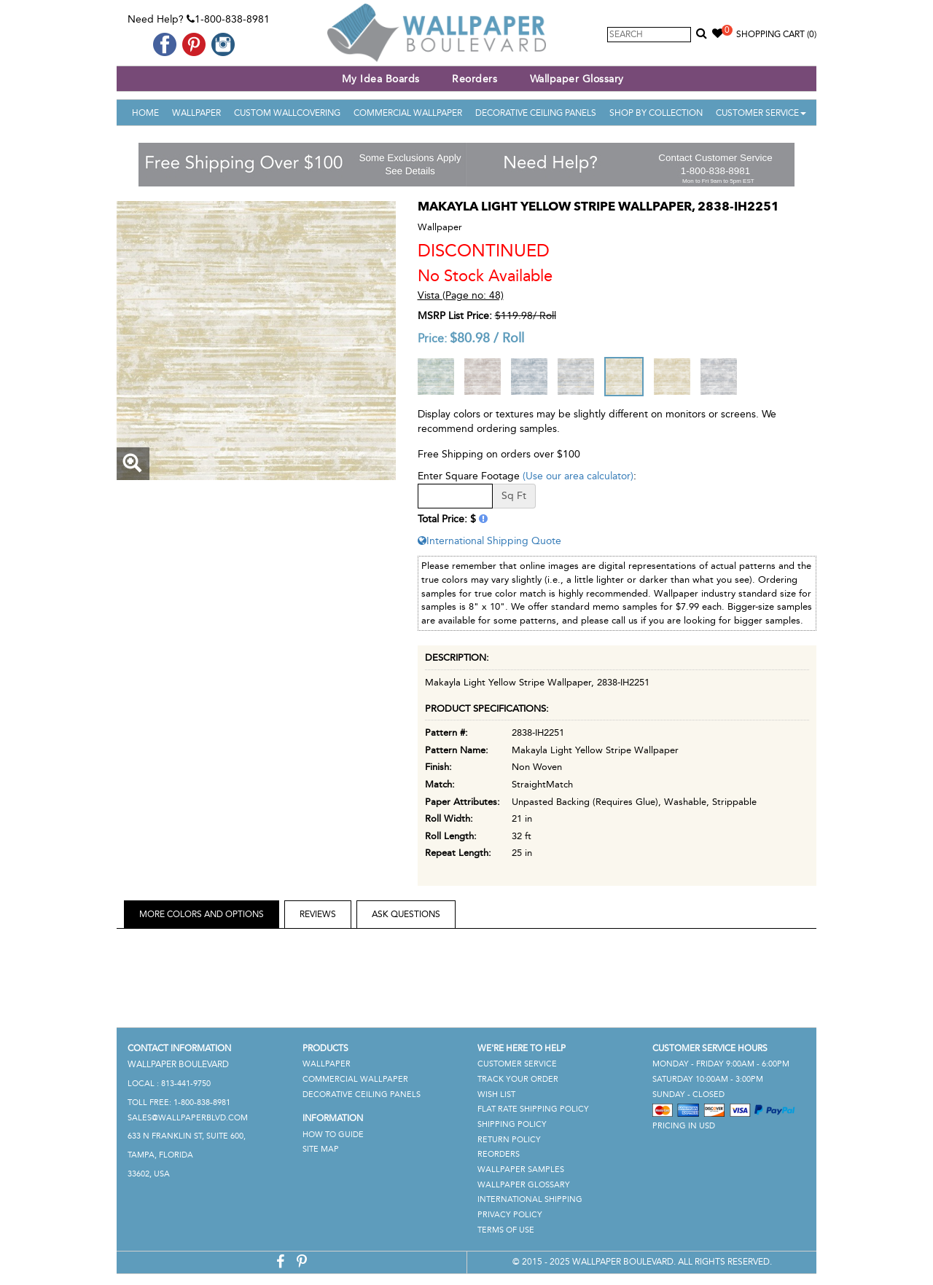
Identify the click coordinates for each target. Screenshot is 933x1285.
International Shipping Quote (489, 541)
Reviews (318, 914)
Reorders (474, 79)
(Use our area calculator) (578, 476)
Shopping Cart (776, 34)
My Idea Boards (381, 79)
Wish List (496, 1094)
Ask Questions (406, 914)
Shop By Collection (656, 113)
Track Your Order (517, 1079)
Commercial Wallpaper (408, 113)
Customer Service (761, 113)
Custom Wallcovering (287, 113)
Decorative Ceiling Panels (535, 113)
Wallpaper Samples (520, 1169)
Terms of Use (505, 1230)
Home (145, 113)
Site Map (320, 1149)
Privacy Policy (509, 1214)
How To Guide (333, 1134)
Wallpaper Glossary (577, 79)
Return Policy (509, 1139)
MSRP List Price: (455, 316)
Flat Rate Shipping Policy (533, 1109)
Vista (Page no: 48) (461, 295)
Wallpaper (196, 113)
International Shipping (529, 1199)
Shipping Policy (512, 1124)
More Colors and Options (201, 914)
